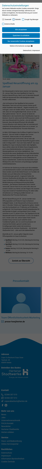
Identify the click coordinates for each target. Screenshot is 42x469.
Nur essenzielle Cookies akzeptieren (21, 41)
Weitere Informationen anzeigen (21, 46)
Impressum (36, 50)
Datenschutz (27, 50)
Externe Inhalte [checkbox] (10, 24)
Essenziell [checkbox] (8, 19)
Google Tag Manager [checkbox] (31, 19)
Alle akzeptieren (21, 30)
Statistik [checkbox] (18, 19)
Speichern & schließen (21, 35)
